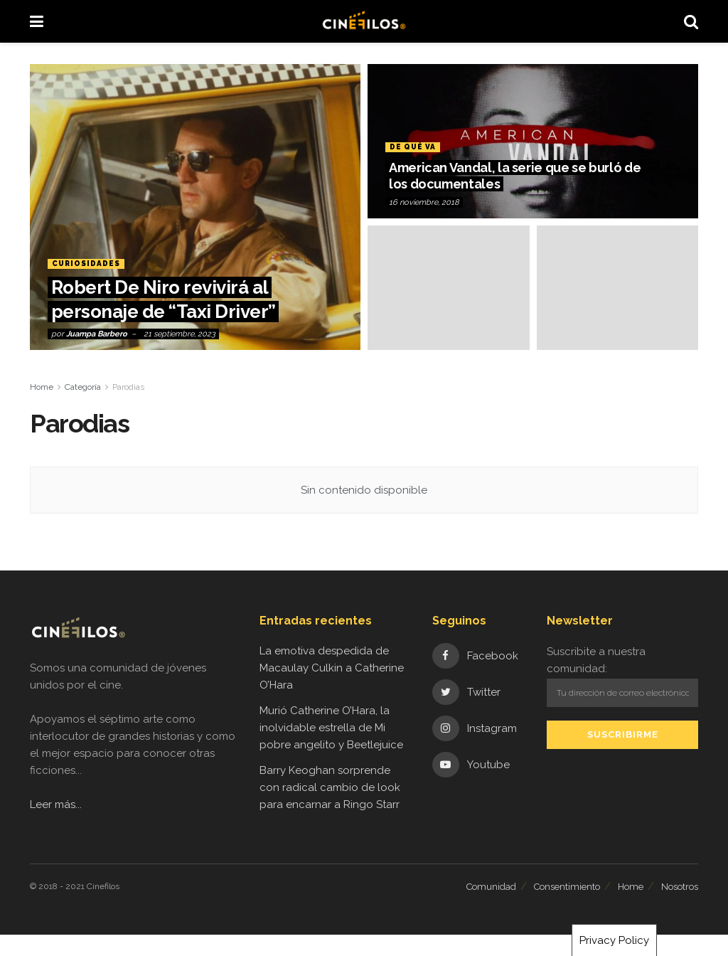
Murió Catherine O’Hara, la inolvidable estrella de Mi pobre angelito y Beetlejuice (331, 727)
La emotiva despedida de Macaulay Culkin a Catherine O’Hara (331, 667)
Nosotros (679, 886)
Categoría (83, 387)
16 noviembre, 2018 (424, 202)
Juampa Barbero (96, 334)
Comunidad (491, 886)
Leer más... (56, 804)
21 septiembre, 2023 (179, 334)
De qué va (414, 147)
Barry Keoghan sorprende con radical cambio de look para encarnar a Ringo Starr (329, 787)
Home (41, 387)
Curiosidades (88, 263)
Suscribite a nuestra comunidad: (622, 675)
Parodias (128, 387)
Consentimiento (567, 886)
